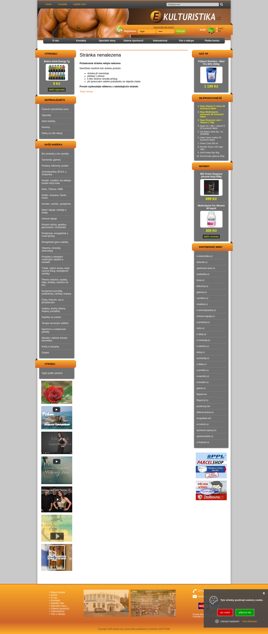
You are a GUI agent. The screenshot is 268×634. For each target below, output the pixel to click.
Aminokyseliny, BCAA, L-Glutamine (54, 173)
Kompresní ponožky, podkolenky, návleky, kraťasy (56, 292)
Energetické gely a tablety (55, 242)
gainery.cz (202, 292)
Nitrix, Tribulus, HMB (52, 189)
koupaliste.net (204, 418)
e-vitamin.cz (203, 346)
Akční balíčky (48, 121)
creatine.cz (202, 304)
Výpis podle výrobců (52, 373)
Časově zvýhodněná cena (55, 109)
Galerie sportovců (133, 40)
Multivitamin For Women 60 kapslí (211, 207)
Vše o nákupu (186, 40)
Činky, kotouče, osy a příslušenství (53, 301)
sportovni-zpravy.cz (206, 430)
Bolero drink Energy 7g (57, 61)
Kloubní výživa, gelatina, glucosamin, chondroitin (54, 226)
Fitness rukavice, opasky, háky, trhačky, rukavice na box (55, 282)
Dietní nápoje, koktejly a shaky (54, 211)
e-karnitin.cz (203, 376)
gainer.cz (201, 388)
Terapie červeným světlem (55, 323)
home (49, 4)
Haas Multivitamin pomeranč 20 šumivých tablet (212, 114)
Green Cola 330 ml (209, 143)
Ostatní (45, 352)
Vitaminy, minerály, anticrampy (51, 249)
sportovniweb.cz (205, 436)
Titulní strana (86, 91)
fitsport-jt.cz (202, 400)
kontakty (62, 4)
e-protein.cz (203, 370)
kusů (220, 28)
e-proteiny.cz (203, 322)
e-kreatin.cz (203, 382)
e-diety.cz (201, 334)
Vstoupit (180, 31)
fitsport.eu (202, 394)
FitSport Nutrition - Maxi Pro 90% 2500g (211, 62)
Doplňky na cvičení (51, 317)
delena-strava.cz (205, 412)
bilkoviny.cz (202, 286)
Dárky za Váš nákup (52, 133)
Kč (219, 31)
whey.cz (201, 352)
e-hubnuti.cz (203, 442)
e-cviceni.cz (203, 424)
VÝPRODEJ (47, 54)
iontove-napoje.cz (206, 316)
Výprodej (46, 115)
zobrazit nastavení (229, 621)
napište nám (79, 4)
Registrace (130, 31)
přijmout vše (245, 612)
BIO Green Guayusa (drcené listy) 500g (211, 175)
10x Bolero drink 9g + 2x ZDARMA (211, 133)
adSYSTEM (164, 629)
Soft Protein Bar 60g (209, 152)
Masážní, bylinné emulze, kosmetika (55, 339)
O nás (55, 40)
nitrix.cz (200, 328)
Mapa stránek (58, 592)
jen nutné (225, 612)
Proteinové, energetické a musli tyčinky (55, 234)
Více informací (249, 621)
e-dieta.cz (202, 364)
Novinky (46, 127)
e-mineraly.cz (203, 340)
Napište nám (57, 603)
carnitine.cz (202, 298)
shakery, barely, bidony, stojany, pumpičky (54, 310)
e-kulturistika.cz (205, 256)
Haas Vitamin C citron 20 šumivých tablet (212, 107)
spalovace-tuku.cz (206, 268)
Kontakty (81, 40)
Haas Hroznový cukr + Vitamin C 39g (211, 121)
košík (203, 29)
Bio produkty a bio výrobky (55, 153)
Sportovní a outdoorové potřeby (54, 330)
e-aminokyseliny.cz (206, 310)
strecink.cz (202, 262)
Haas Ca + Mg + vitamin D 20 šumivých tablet (212, 127)
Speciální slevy (107, 40)
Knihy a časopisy (50, 346)
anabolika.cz (203, 274)
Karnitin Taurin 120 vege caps (211, 148)
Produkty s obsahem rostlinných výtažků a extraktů (52, 259)
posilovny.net (203, 406)
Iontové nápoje (49, 218)
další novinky (211, 236)
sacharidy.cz (203, 358)
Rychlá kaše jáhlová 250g (212, 156)
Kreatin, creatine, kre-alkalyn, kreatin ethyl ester (57, 182)
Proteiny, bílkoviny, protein (55, 165)
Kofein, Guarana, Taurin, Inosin (54, 196)
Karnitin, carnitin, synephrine (56, 204)
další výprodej (57, 89)
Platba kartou (212, 40)
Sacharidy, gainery (51, 159)
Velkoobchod (160, 40)
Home (54, 595)
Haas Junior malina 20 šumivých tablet (210, 138)
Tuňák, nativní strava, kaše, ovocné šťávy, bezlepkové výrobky (56, 271)
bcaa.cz (200, 280)
